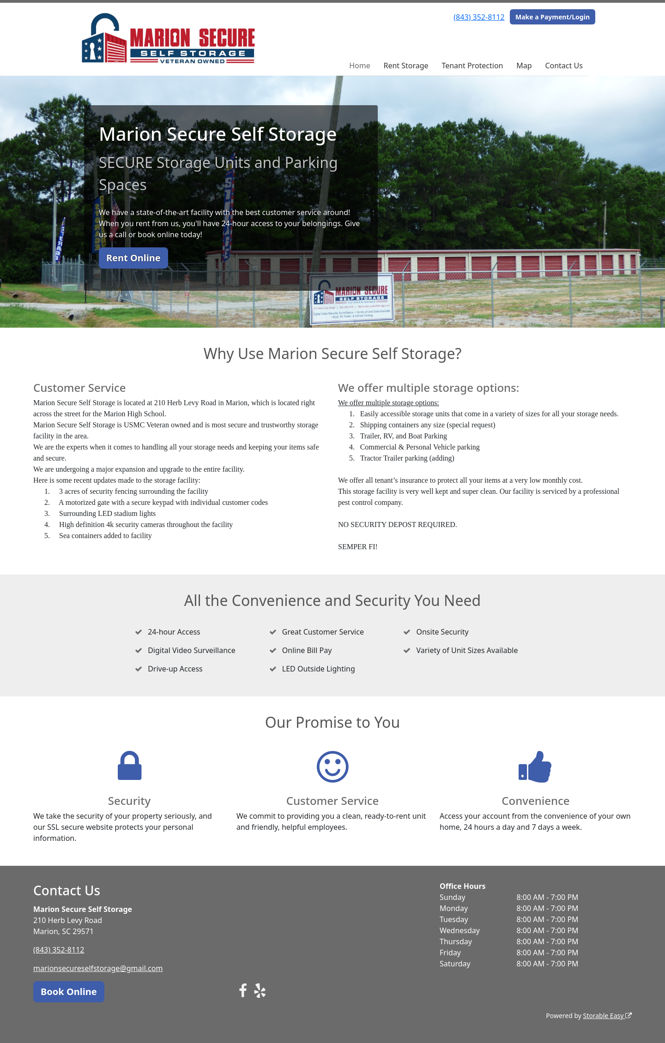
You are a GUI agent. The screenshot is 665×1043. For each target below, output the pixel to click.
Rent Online (133, 258)
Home (359, 65)
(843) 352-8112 (478, 17)
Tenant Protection (472, 65)
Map (524, 65)
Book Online (69, 991)
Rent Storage (405, 65)
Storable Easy (607, 1015)
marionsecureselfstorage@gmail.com (98, 968)
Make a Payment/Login (552, 16)
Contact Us (563, 65)
